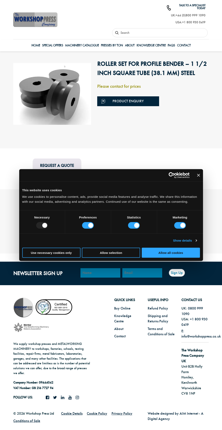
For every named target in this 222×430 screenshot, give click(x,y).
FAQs (171, 45)
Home (35, 45)
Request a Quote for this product (57, 168)
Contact (184, 45)
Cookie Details (72, 413)
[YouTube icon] (71, 397)
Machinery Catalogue (82, 45)
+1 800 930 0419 (193, 22)
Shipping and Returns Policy (158, 318)
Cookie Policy (97, 413)
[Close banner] (198, 175)
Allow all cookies (170, 252)
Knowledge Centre (151, 45)
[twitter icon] (56, 397)
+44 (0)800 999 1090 (190, 15)
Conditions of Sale (26, 421)
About (130, 45)
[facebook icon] (49, 397)
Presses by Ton (112, 45)
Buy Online (122, 308)
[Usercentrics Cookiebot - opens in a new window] (172, 175)
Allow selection (111, 252)
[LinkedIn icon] (64, 397)
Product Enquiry (122, 101)
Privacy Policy (122, 413)
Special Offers (52, 45)
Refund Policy (158, 308)
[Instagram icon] (79, 397)
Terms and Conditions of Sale (161, 331)
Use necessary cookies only (51, 252)
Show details (182, 240)
